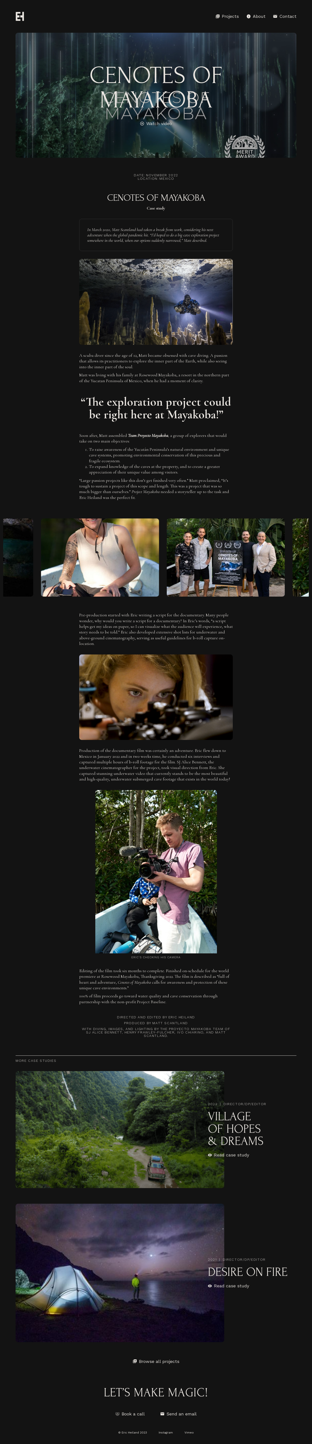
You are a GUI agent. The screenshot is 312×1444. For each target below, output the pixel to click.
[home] (20, 16)
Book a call (133, 1413)
